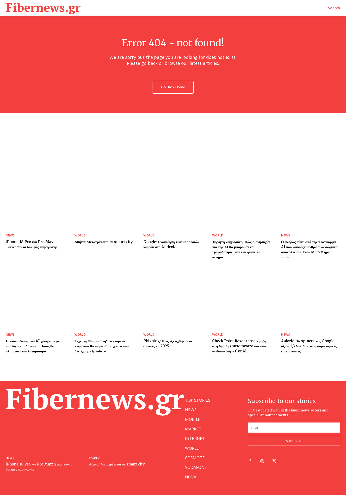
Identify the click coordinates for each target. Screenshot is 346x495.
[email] (294, 428)
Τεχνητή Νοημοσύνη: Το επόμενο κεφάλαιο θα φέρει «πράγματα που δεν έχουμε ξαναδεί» (101, 346)
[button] (334, 8)
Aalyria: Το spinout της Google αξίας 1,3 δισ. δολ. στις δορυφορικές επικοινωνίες (309, 346)
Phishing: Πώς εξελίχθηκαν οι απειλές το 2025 (167, 343)
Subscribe (294, 441)
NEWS (10, 235)
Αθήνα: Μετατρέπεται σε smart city (103, 242)
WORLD (80, 235)
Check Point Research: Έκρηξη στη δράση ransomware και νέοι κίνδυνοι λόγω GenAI (239, 346)
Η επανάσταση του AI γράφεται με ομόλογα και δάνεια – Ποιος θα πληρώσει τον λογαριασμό (32, 346)
